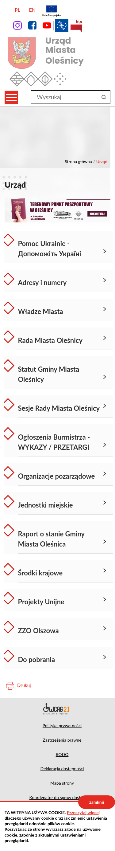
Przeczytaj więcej (83, 812)
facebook (32, 25)
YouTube (47, 25)
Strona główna (78, 161)
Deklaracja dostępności (58, 709)
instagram (17, 25)
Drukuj (24, 685)
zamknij (96, 802)
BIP (76, 25)
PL (17, 10)
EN (32, 10)
